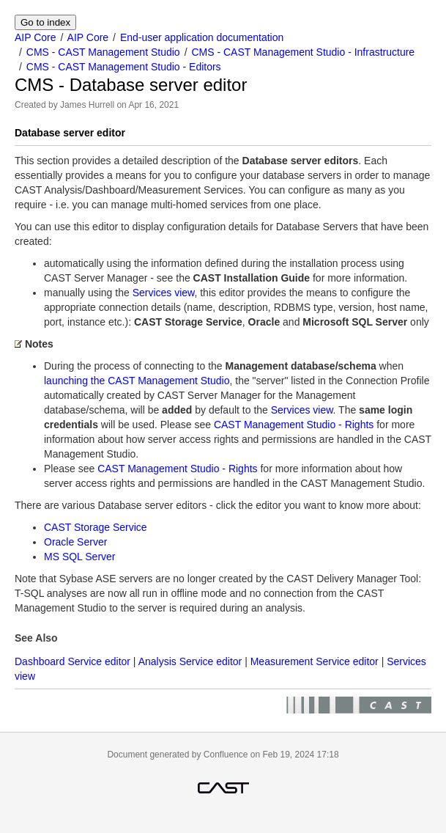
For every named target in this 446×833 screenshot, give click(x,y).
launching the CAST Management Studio (136, 380)
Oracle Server (75, 542)
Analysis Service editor (190, 661)
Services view (164, 292)
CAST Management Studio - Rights (293, 424)
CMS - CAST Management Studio (103, 52)
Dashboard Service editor (72, 661)
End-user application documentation (201, 37)
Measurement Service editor (314, 661)
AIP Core (35, 37)
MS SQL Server (80, 556)
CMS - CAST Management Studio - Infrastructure (303, 52)
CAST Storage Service (95, 527)
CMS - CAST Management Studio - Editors (123, 67)
